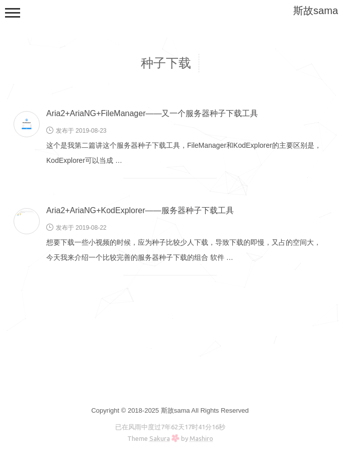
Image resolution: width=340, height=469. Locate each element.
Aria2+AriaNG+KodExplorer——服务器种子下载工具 (140, 210)
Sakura (159, 438)
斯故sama (315, 10)
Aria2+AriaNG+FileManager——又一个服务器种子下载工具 (152, 113)
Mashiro (201, 438)
